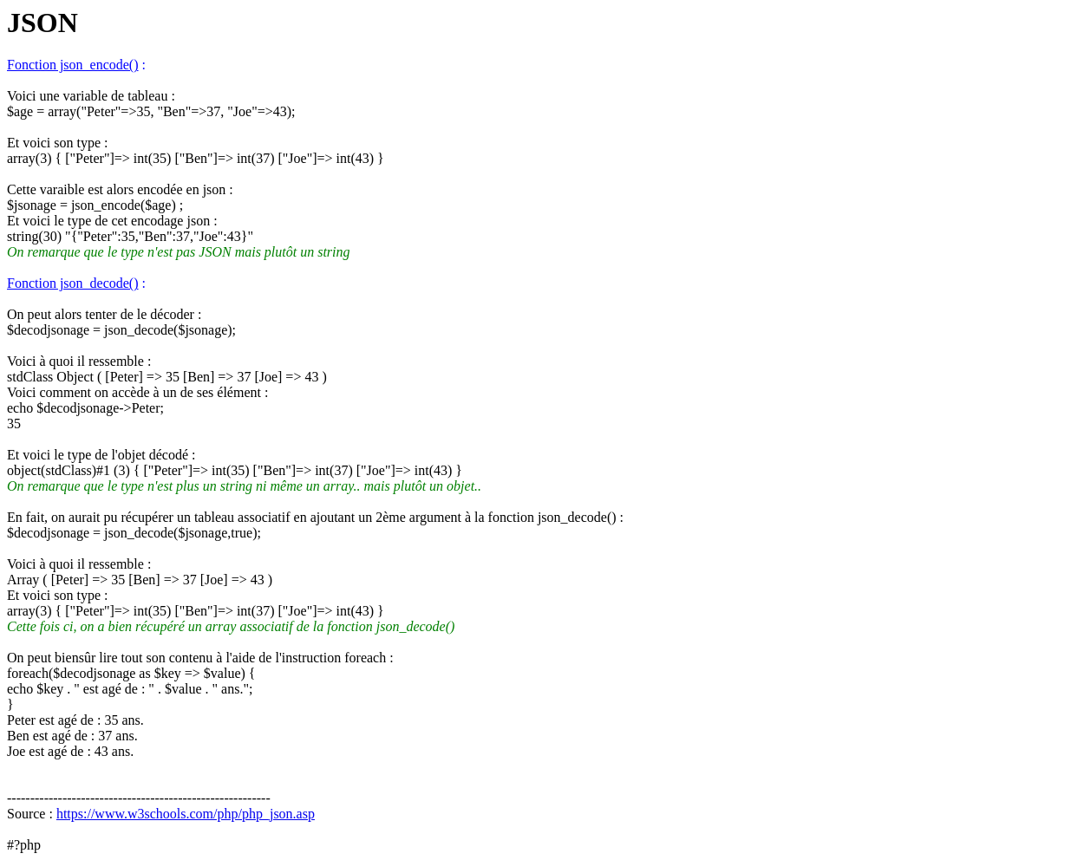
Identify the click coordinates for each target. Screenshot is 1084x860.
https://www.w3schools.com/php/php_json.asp (185, 813)
